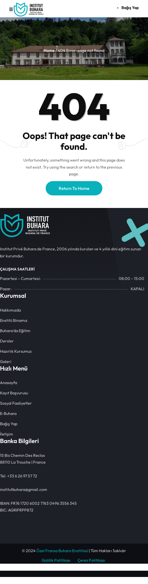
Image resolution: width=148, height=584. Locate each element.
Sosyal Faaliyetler (16, 403)
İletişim (6, 433)
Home (49, 50)
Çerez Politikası (91, 560)
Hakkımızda (10, 310)
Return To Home (74, 188)
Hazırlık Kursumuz (16, 351)
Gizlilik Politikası (56, 560)
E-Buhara (8, 413)
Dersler (7, 340)
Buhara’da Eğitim (15, 330)
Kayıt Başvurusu (14, 392)
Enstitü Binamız (13, 320)
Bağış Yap (8, 423)
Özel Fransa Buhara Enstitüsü (62, 550)
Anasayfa (8, 382)
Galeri (5, 361)
